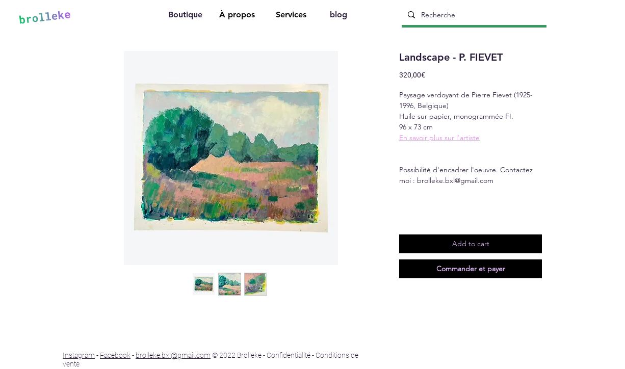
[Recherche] (473, 15)
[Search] (555, 15)
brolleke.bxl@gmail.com (173, 355)
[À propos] (238, 16)
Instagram (79, 355)
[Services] (292, 16)
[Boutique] (186, 16)
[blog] (339, 16)
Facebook (115, 355)
